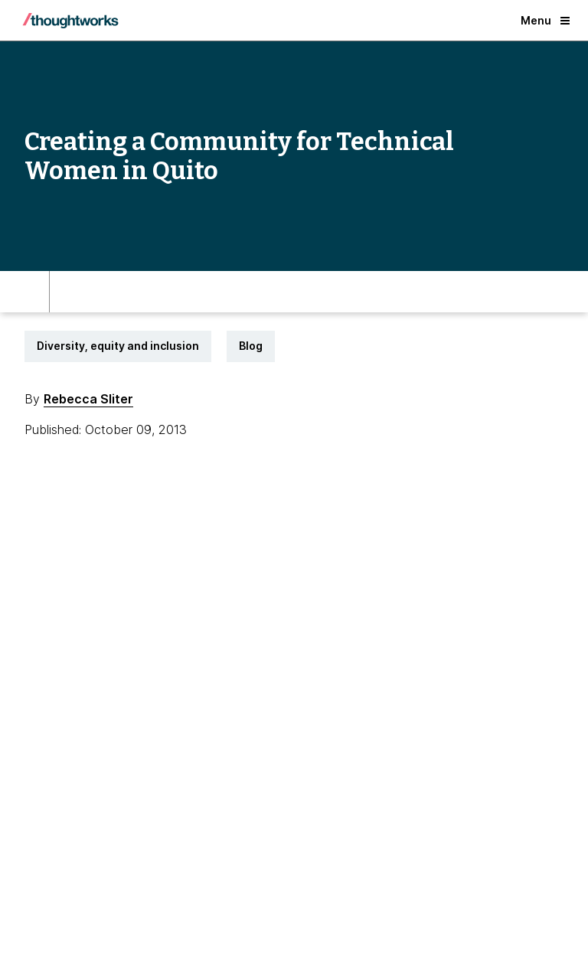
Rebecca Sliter (88, 399)
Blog (251, 345)
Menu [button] (545, 20)
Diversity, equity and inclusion (118, 345)
